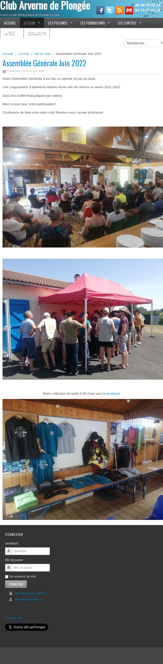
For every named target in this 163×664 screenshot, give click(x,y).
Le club (23, 54)
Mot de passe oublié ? (28, 593)
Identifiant (11, 543)
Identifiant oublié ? (25, 599)
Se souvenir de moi (20, 576)
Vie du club (42, 54)
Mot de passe (14, 560)
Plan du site (13, 618)
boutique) (113, 393)
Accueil (8, 54)
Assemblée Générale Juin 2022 (44, 63)
